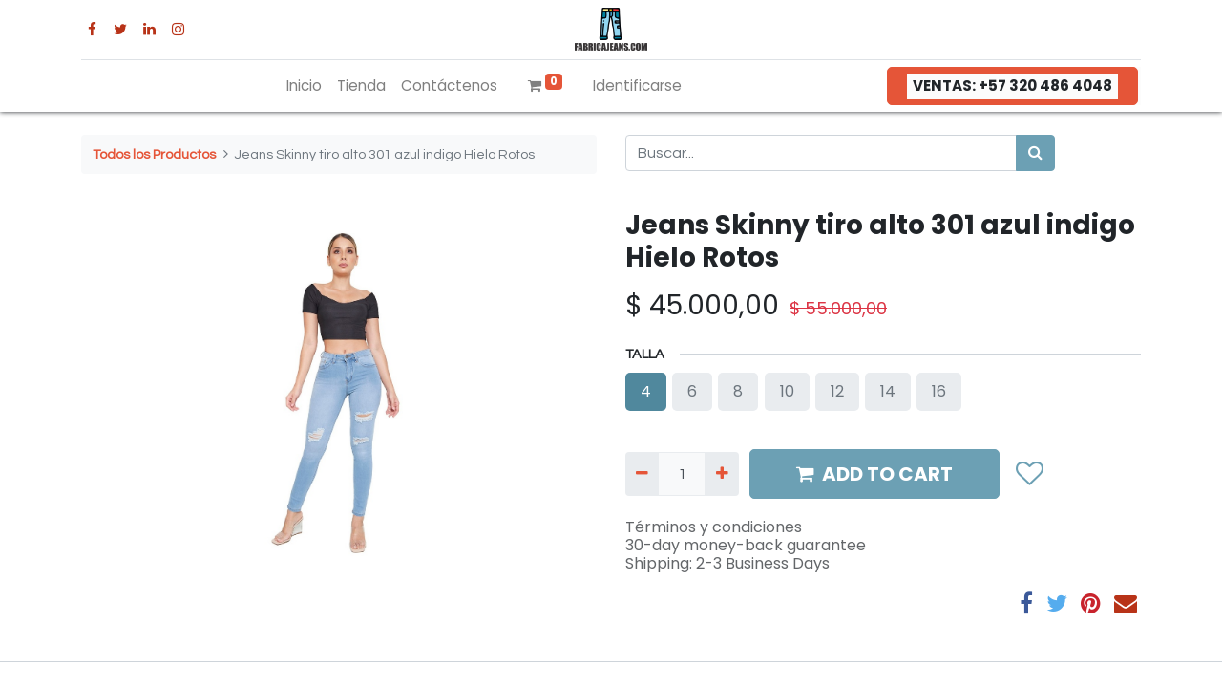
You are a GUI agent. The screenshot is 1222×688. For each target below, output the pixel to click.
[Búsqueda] (1035, 153)
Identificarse (637, 85)
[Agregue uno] (721, 474)
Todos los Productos (154, 154)
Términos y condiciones (713, 527)
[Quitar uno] (642, 474)
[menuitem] (304, 86)
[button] (1028, 473)
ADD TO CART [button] (874, 474)
